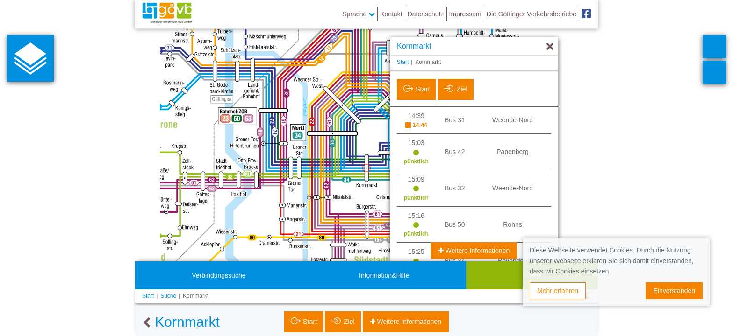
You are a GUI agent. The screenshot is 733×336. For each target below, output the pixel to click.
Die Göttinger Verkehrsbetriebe (531, 14)
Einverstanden (674, 290)
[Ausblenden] (549, 47)
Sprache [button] (358, 14)
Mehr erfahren (557, 290)
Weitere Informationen (477, 250)
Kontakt (391, 14)
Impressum (465, 14)
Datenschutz (426, 14)
